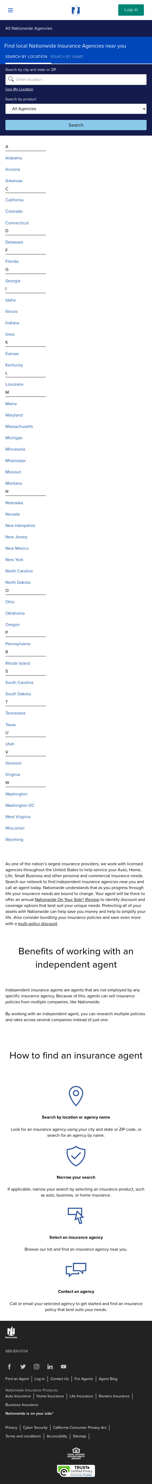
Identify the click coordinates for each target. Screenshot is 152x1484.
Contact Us (59, 1379)
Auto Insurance (18, 1396)
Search (76, 125)
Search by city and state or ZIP (30, 69)
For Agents (84, 1379)
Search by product (20, 99)
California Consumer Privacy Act (79, 1427)
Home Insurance (50, 1396)
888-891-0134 (16, 1351)
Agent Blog (108, 1379)
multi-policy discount (37, 923)
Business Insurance (21, 1405)
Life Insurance (81, 1396)
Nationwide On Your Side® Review (67, 899)
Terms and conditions (23, 1436)
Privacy (11, 1427)
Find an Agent (17, 1379)
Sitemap (79, 1436)
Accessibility (57, 1436)
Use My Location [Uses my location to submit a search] (19, 89)
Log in (131, 9)
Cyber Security (35, 1427)
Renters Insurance (114, 1396)
